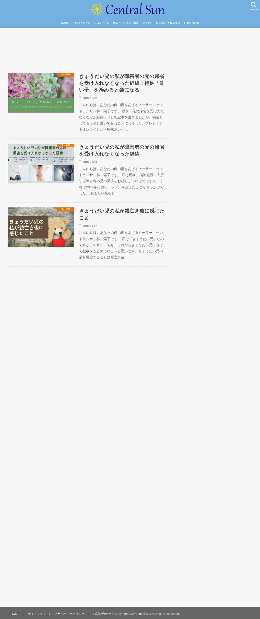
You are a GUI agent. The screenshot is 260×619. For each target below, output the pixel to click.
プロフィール (101, 22)
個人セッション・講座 (126, 22)
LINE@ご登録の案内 (168, 22)
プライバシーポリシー (69, 611)
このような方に (81, 22)
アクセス (147, 22)
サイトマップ (36, 611)
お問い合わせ (191, 22)
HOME (65, 22)
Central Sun (142, 611)
